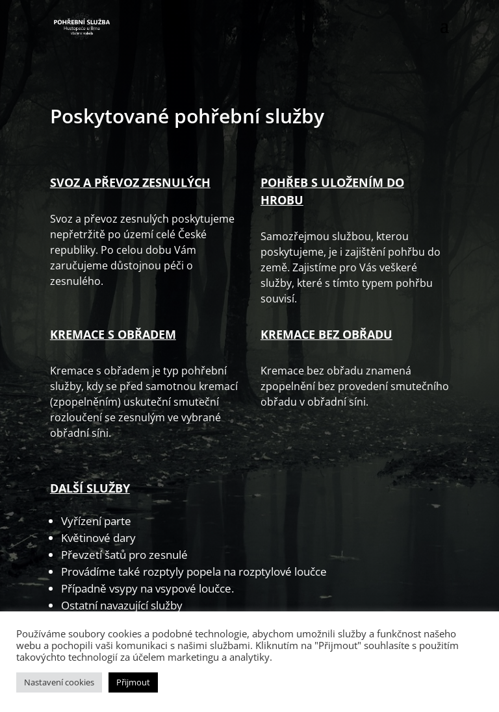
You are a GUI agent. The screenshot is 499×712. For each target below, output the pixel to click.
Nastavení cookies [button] (59, 682)
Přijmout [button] (133, 682)
